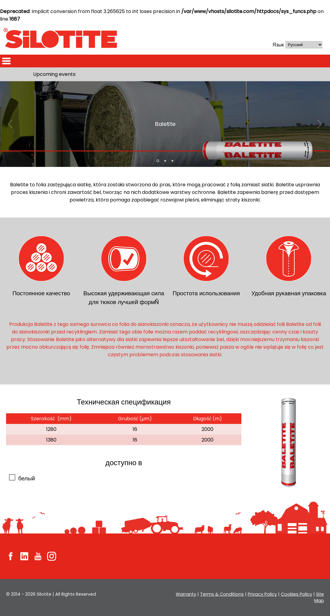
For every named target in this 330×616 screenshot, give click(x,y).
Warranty (188, 594)
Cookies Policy (296, 594)
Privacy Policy (263, 594)
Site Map (319, 597)
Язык (278, 44)
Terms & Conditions (223, 594)
